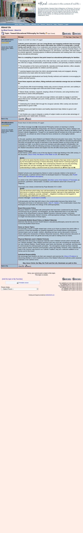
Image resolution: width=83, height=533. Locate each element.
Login (66, 24)
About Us (49, 24)
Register (60, 24)
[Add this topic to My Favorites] (12, 279)
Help (55, 24)
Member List (35, 24)
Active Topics (19, 24)
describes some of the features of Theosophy (63, 180)
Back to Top (4, 118)
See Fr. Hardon (54, 203)
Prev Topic (69, 37)
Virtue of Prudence (70, 256)
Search (43, 24)
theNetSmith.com (50, 295)
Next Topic (76, 37)
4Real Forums (8, 30)
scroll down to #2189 (38, 198)
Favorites (27, 24)
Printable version (24, 282)
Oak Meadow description (34, 176)
